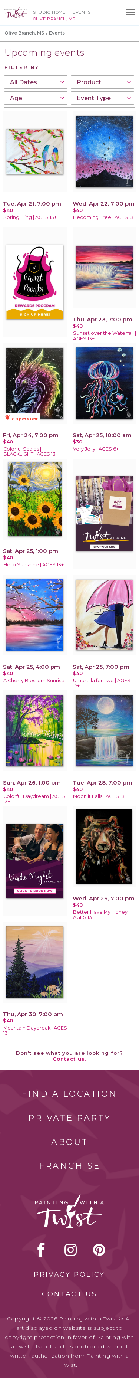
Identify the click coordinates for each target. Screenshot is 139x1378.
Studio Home (49, 12)
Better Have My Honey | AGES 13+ (101, 914)
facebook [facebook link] (41, 1250)
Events (81, 12)
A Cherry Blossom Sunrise (33, 680)
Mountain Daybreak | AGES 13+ (35, 1030)
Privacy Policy (69, 1274)
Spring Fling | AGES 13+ (30, 217)
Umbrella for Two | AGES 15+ (101, 683)
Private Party (69, 1118)
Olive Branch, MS (24, 33)
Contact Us (69, 1294)
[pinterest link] (99, 1250)
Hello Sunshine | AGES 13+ (33, 564)
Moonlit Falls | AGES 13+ (100, 796)
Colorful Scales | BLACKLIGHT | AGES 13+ (30, 451)
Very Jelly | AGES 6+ (96, 449)
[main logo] (15, 10)
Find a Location (69, 1094)
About (69, 1142)
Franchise (69, 1166)
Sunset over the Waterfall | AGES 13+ (104, 335)
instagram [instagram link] (70, 1250)
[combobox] (35, 82)
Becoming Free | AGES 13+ (104, 217)
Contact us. (69, 1059)
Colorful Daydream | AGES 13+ (34, 799)
